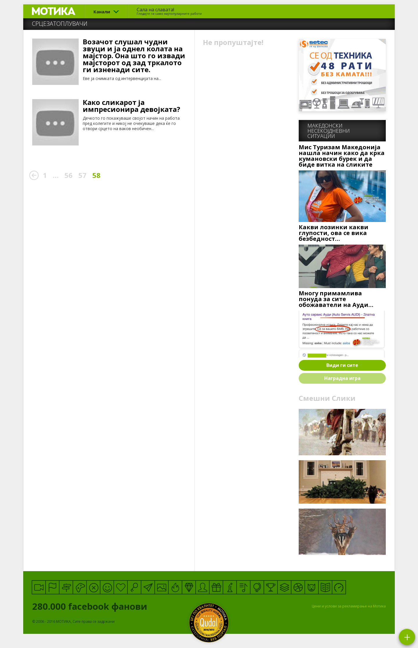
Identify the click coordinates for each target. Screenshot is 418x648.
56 (68, 175)
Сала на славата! (169, 11)
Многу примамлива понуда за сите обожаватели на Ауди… (336, 299)
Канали (101, 11)
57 (82, 175)
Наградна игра (342, 378)
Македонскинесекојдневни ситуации (328, 131)
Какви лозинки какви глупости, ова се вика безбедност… (333, 233)
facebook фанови (112, 606)
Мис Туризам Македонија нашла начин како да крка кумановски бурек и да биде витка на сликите (342, 156)
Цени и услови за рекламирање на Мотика (349, 606)
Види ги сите (342, 365)
